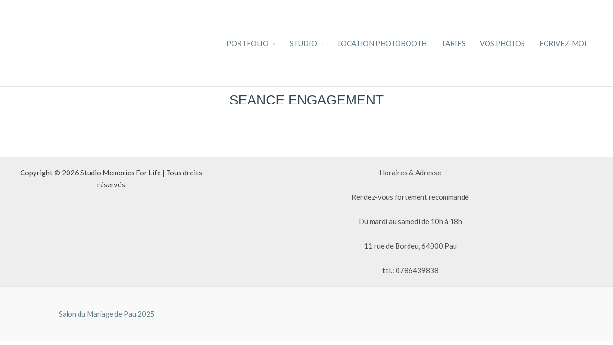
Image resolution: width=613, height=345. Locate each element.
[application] (272, 43)
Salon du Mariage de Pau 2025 (107, 314)
